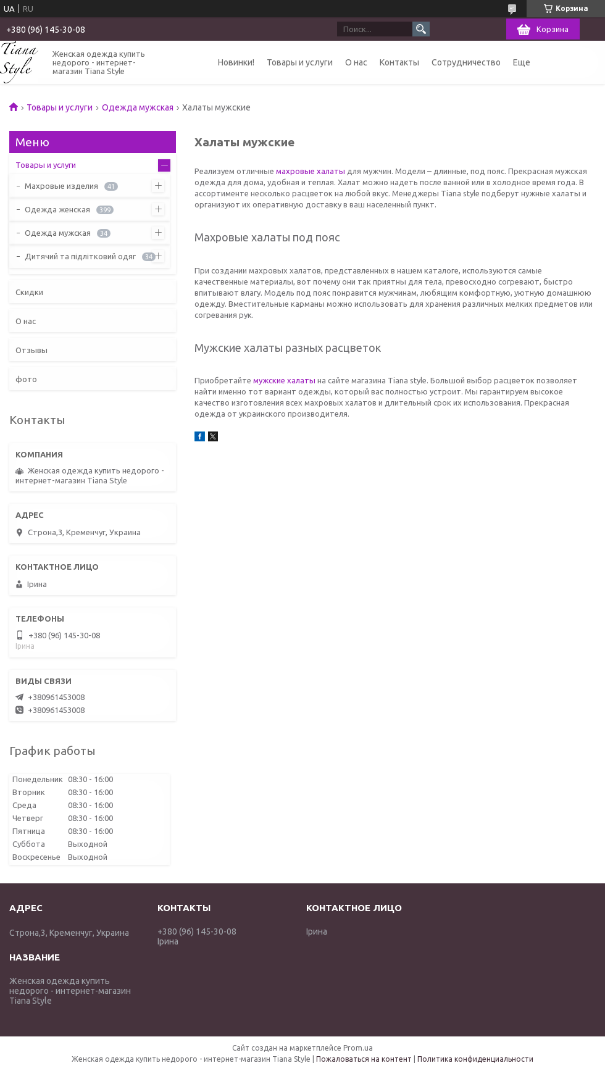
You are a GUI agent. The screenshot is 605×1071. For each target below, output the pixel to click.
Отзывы (31, 350)
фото (26, 379)
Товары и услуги (300, 62)
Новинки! (236, 62)
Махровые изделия (61, 185)
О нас (356, 62)
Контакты (399, 62)
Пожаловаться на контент (364, 1059)
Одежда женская (57, 209)
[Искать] (421, 29)
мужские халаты (284, 380)
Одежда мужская (137, 107)
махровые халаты (310, 171)
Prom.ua (358, 1048)
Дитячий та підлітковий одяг (80, 256)
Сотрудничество (466, 62)
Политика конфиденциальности (475, 1059)
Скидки (29, 292)
